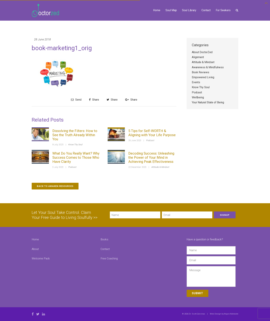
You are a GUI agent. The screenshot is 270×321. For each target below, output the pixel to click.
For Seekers (223, 10)
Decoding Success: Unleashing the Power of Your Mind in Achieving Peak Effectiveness (151, 157)
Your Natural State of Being (208, 102)
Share (94, 99)
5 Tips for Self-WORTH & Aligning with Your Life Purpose (152, 133)
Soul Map (171, 10)
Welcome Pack (41, 258)
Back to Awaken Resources (55, 186)
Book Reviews (200, 72)
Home (156, 10)
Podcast (150, 140)
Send (76, 99)
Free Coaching (109, 258)
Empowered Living (203, 77)
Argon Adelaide (231, 314)
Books (104, 239)
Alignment (198, 57)
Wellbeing (198, 97)
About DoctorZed (202, 52)
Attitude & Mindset (160, 167)
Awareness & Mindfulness (208, 67)
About (35, 249)
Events (196, 82)
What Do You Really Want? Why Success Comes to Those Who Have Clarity (75, 157)
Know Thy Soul (75, 144)
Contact (206, 10)
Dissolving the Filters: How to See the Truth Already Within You (74, 135)
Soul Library (189, 10)
